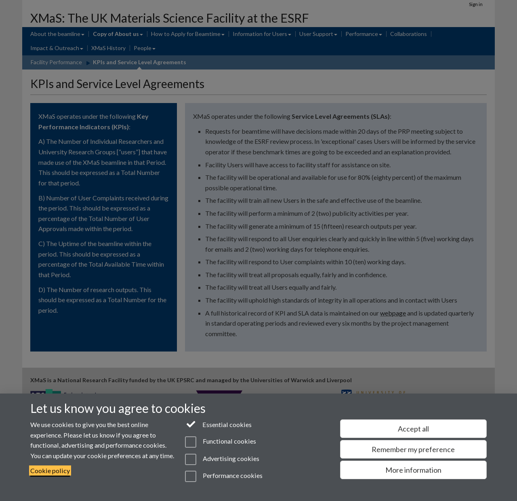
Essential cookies (218, 423)
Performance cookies (223, 476)
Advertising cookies (222, 459)
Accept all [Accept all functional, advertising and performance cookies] (413, 428)
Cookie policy (50, 470)
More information (413, 469)
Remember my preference (413, 449)
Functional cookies (220, 442)
